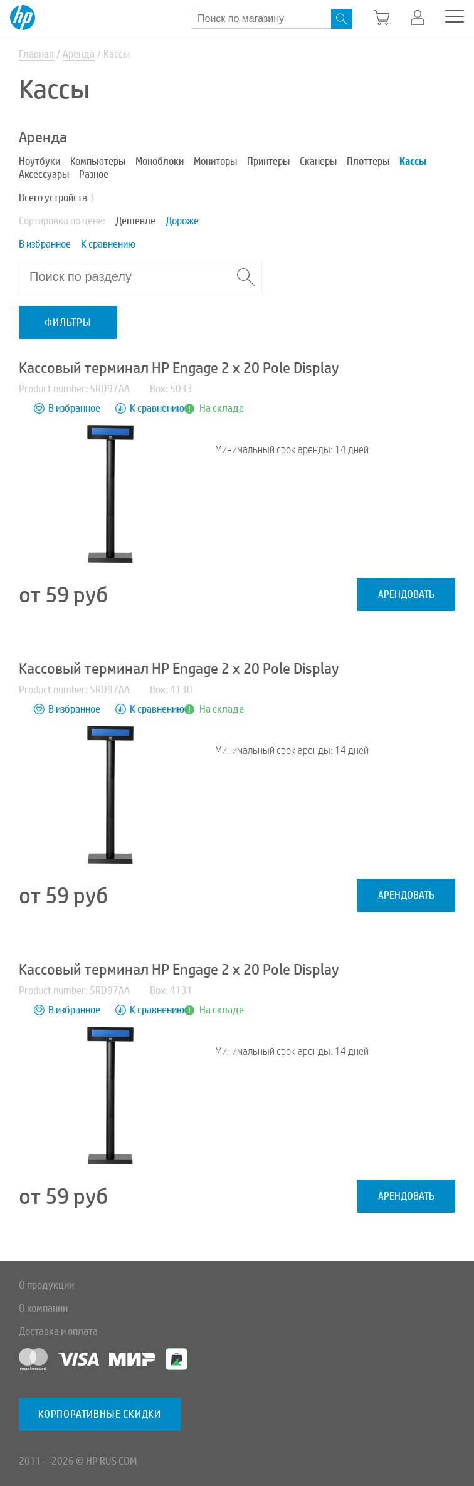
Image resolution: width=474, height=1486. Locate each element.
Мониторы (215, 161)
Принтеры (268, 161)
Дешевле (135, 221)
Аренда (79, 54)
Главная (36, 54)
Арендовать (406, 594)
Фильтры (68, 322)
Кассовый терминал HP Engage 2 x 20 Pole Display (179, 368)
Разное (93, 174)
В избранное (45, 244)
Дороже (182, 221)
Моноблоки (159, 161)
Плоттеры (368, 161)
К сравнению (108, 244)
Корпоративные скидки (99, 1414)
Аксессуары (44, 174)
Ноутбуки (39, 161)
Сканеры (318, 161)
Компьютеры (97, 161)
